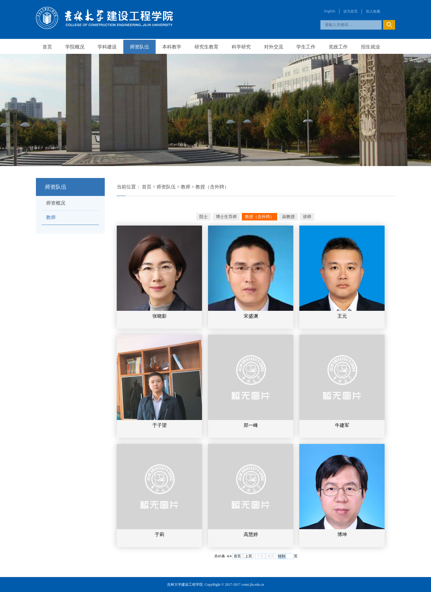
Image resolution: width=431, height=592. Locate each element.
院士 (203, 216)
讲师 (307, 216)
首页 (47, 46)
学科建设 (107, 46)
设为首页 (350, 11)
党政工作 (338, 46)
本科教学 (171, 46)
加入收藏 (373, 11)
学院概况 (74, 46)
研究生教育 (206, 46)
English (329, 11)
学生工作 (305, 46)
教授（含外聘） (212, 186)
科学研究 (241, 46)
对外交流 (273, 46)
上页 (248, 556)
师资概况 (55, 203)
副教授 (288, 216)
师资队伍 (139, 46)
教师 (51, 217)
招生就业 (370, 46)
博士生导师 (226, 216)
